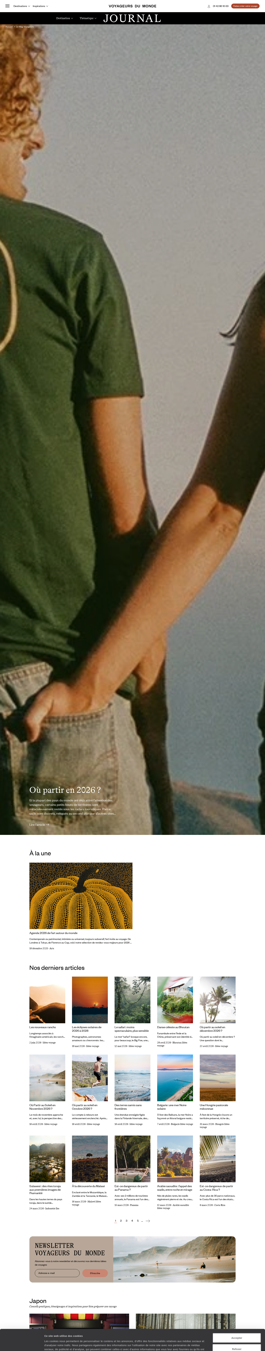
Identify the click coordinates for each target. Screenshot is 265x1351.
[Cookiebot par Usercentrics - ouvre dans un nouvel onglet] (22, 1344)
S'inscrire (95, 1273)
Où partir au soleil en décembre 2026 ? (212, 1029)
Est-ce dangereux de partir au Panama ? (131, 1188)
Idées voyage (49, 1042)
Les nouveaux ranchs (42, 1027)
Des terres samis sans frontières (128, 1107)
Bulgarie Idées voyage (182, 1124)
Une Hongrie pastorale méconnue (214, 1107)
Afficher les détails (186, 1344)
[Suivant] (147, 1220)
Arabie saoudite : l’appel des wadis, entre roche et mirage (174, 1188)
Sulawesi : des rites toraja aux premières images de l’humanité (45, 1189)
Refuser (237, 1328)
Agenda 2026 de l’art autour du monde (53, 933)
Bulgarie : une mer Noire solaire (171, 1107)
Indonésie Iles (52, 1208)
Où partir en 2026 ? (65, 790)
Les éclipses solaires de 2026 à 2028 (86, 1029)
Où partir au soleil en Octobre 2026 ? (84, 1107)
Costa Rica (219, 1205)
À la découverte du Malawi (88, 1186)
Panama (134, 1205)
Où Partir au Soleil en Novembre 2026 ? (42, 1107)
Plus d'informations (119, 1333)
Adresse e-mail (46, 1273)
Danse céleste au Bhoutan (173, 1027)
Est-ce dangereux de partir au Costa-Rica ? (216, 1188)
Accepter (236, 1317)
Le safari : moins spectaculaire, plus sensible (132, 1029)
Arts (52, 948)
